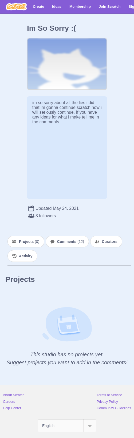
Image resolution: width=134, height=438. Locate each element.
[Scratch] (16, 6)
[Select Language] (67, 425)
